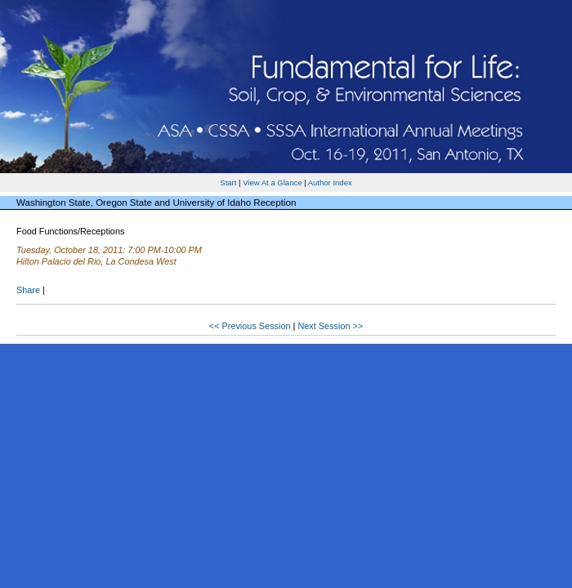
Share (28, 290)
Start (228, 182)
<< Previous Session (250, 326)
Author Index (330, 182)
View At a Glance (272, 182)
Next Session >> (330, 326)
